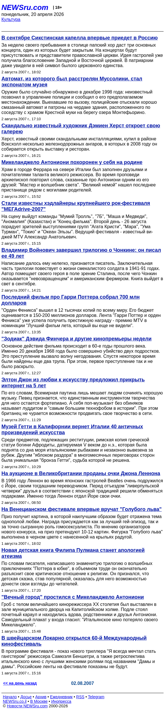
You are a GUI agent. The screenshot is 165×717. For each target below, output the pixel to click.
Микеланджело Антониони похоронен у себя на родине (71, 162)
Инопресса (61, 701)
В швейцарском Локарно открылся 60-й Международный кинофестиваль (74, 641)
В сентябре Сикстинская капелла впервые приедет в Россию (79, 38)
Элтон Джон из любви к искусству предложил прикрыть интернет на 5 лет (73, 382)
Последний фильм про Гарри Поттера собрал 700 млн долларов (70, 300)
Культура (11, 19)
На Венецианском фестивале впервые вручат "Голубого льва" (81, 509)
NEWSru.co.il (15, 701)
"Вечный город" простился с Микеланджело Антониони (72, 597)
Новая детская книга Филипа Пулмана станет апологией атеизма (73, 553)
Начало (10, 697)
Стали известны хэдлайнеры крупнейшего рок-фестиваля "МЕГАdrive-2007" (75, 206)
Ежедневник (61, 697)
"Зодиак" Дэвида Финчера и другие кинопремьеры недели (76, 339)
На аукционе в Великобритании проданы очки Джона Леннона (80, 473)
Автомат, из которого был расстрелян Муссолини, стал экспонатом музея (71, 82)
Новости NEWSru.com (27, 706)
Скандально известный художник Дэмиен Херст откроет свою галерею (80, 128)
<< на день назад (20, 683)
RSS (80, 697)
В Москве (39, 701)
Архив (40, 697)
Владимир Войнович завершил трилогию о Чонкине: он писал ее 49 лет (81, 253)
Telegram (96, 697)
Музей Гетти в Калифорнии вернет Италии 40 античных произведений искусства (72, 429)
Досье (26, 697)
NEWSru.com (24, 7)
